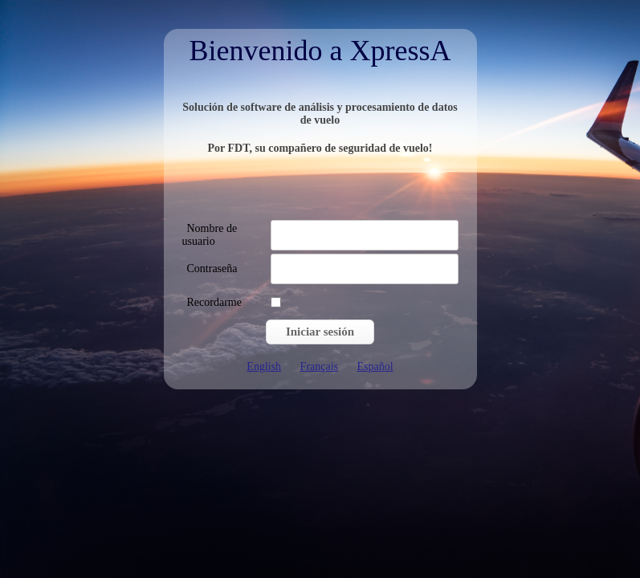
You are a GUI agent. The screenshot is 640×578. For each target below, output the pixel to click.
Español (375, 366)
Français (319, 366)
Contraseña (212, 269)
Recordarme (214, 302)
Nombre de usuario (210, 234)
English (264, 366)
